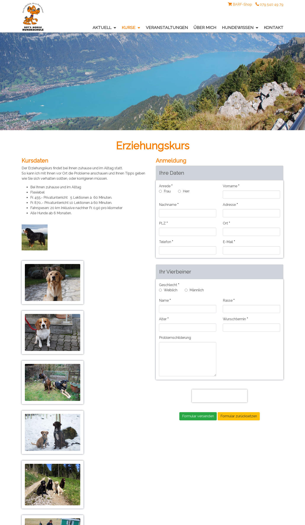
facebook (123, 477)
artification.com (158, 519)
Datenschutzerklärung (44, 499)
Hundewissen (126, 466)
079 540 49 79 (39, 480)
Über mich (124, 471)
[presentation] (219, 395)
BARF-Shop (242, 4)
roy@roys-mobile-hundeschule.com (50, 485)
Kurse (120, 456)
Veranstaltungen (129, 461)
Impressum (35, 494)
